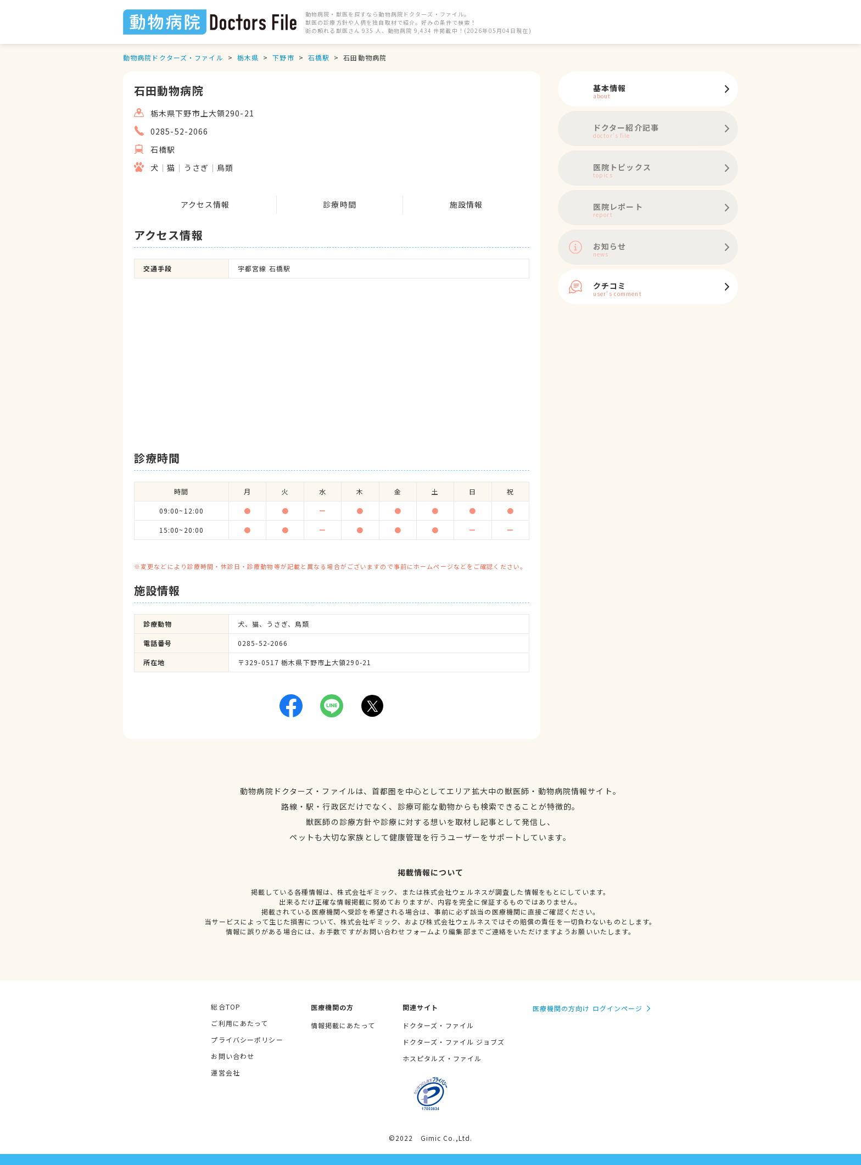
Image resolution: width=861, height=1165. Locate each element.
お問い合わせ (232, 1056)
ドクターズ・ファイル (438, 1025)
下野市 (283, 57)
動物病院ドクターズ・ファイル (173, 57)
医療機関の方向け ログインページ (588, 1008)
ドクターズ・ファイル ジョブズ (453, 1041)
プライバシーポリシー (247, 1039)
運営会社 (225, 1072)
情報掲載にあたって (343, 1025)
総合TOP (226, 1006)
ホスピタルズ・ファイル (442, 1058)
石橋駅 (318, 57)
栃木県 (248, 57)
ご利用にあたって (239, 1023)
